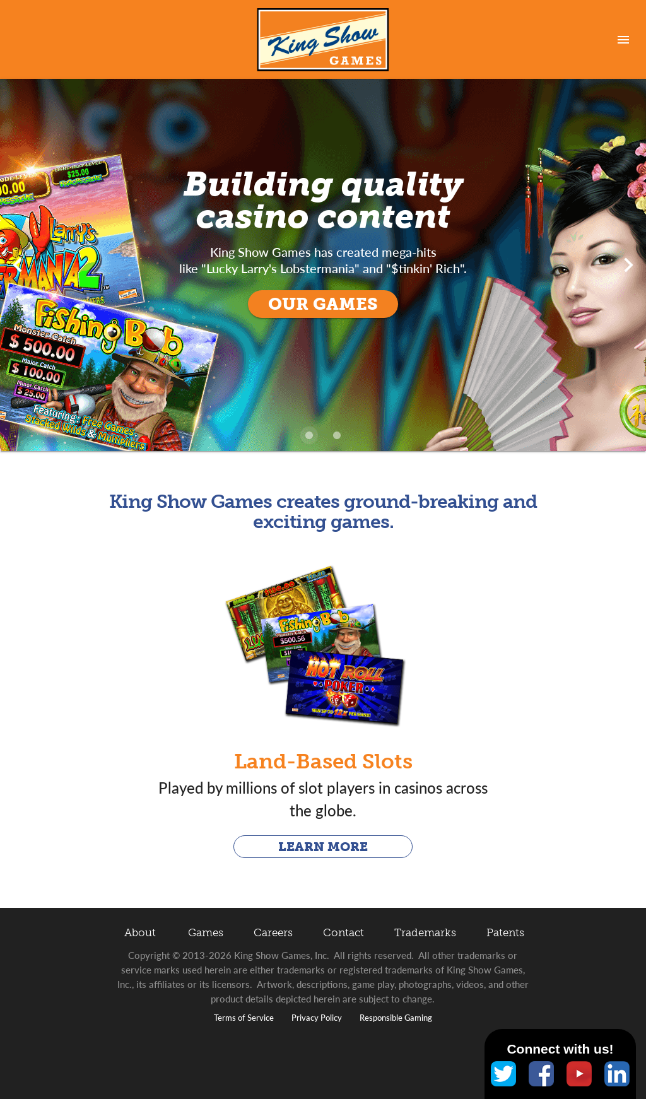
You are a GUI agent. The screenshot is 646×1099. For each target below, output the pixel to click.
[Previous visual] (17, 264)
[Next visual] (628, 264)
